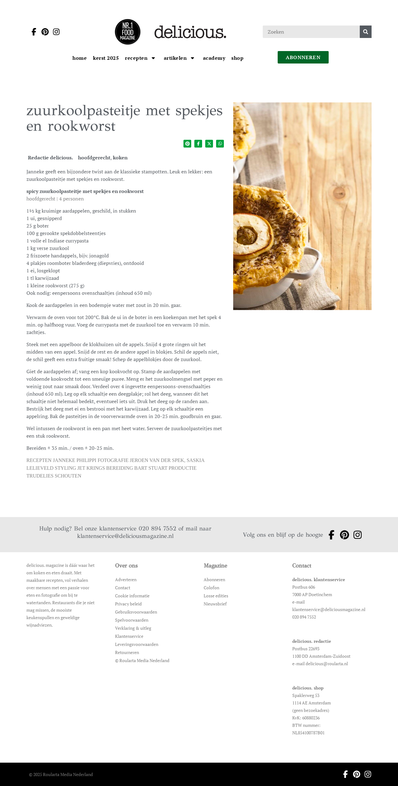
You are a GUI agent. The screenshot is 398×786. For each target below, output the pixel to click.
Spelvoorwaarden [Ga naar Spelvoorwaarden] (131, 620)
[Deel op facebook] (198, 144)
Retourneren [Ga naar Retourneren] (127, 652)
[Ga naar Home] (79, 57)
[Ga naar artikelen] (176, 57)
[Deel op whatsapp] (220, 144)
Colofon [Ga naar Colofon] (211, 588)
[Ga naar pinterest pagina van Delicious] (43, 31)
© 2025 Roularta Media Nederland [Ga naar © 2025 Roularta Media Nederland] (61, 774)
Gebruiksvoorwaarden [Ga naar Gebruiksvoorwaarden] (136, 612)
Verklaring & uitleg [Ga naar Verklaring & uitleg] (133, 628)
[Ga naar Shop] (237, 57)
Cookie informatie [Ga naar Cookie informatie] (132, 596)
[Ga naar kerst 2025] (106, 57)
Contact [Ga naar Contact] (122, 588)
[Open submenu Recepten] (153, 58)
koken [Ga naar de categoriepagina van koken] (120, 157)
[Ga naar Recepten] (137, 57)
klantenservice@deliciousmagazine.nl (125, 535)
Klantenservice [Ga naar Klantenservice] (129, 636)
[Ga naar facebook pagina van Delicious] (32, 31)
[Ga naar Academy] (214, 57)
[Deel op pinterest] (187, 144)
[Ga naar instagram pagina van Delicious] (54, 31)
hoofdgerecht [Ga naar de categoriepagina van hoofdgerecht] (94, 157)
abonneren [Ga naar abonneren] (303, 57)
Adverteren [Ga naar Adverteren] (126, 579)
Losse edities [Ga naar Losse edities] (216, 596)
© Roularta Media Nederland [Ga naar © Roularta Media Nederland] (142, 660)
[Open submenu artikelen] (192, 58)
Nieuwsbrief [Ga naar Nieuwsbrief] (215, 604)
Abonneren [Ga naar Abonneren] (214, 579)
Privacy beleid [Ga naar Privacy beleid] (128, 604)
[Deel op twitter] (209, 144)
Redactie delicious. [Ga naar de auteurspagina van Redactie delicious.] (50, 157)
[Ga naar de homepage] (127, 31)
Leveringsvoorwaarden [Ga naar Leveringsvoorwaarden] (136, 644)
